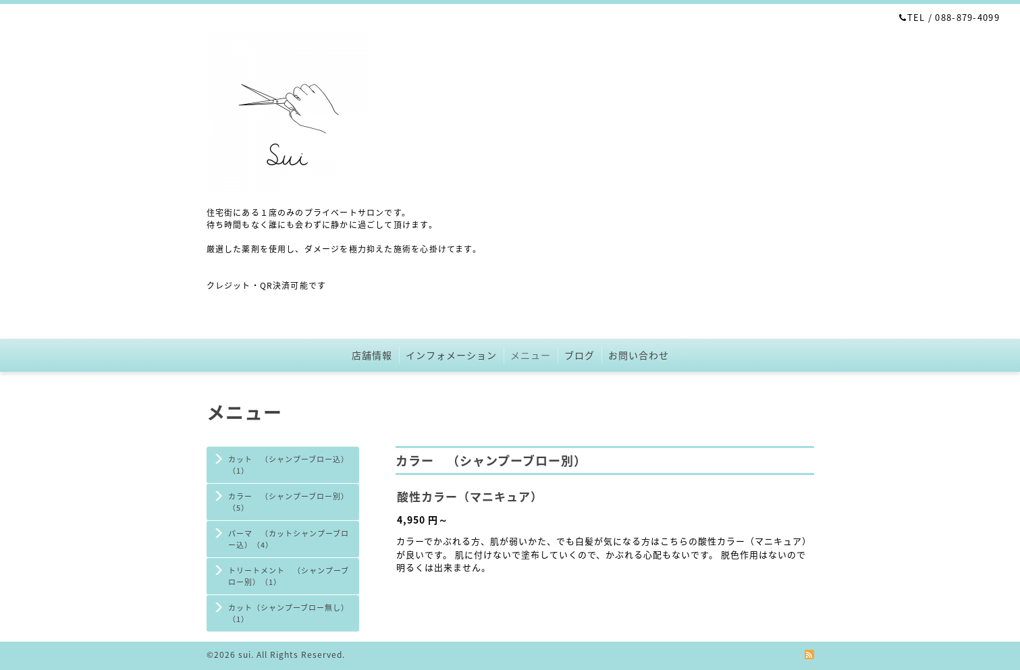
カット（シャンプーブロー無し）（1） (288, 613)
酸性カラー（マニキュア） (470, 496)
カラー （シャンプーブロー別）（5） (288, 502)
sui (244, 654)
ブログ (579, 355)
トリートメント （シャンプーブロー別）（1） (288, 576)
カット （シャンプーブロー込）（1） (288, 464)
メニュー (530, 355)
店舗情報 (372, 355)
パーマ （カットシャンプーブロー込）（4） (288, 539)
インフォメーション (451, 355)
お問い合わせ (638, 355)
